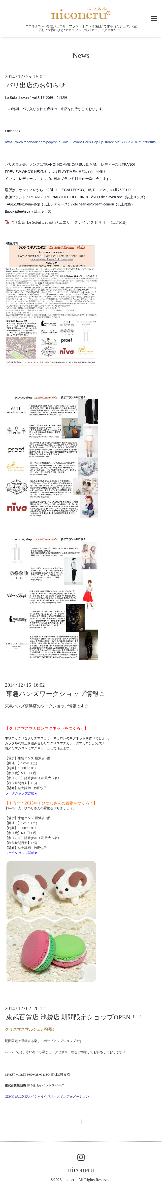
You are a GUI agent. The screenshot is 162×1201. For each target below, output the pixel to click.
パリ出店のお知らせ (36, 85)
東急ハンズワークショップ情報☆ (55, 693)
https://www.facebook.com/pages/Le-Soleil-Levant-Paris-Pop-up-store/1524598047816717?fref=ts (80, 142)
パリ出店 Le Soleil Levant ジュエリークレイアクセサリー (60, 222)
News (80, 55)
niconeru (81, 1169)
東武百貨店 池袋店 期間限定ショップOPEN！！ (74, 1017)
